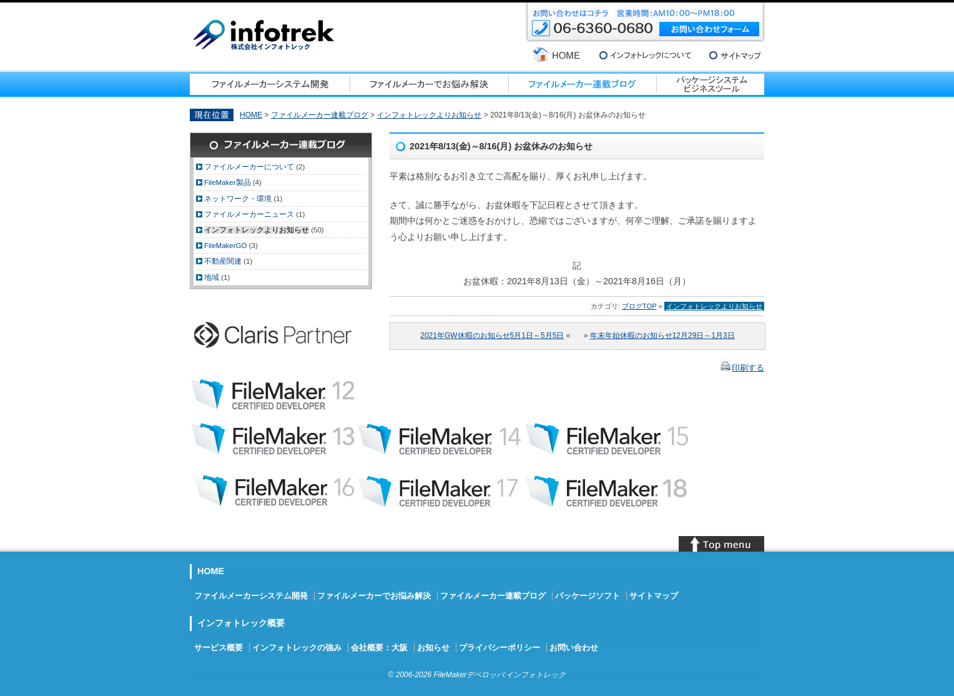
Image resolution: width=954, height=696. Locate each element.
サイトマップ (653, 595)
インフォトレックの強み (297, 647)
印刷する (748, 367)
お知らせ (433, 647)
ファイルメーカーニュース (249, 214)
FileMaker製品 (227, 182)
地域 (211, 277)
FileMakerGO (225, 245)
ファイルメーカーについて (249, 167)
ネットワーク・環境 (238, 198)
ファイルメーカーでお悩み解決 (374, 595)
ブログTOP (639, 306)
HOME (251, 115)
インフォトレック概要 (241, 623)
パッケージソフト (587, 595)
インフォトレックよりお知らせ (428, 115)
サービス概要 (218, 647)
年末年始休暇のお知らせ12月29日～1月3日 (662, 335)
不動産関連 (223, 261)
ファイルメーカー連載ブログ (319, 115)
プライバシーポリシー (499, 647)
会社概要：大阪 (379, 647)
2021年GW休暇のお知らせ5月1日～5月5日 (492, 335)
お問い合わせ (573, 647)
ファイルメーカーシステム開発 (251, 595)
